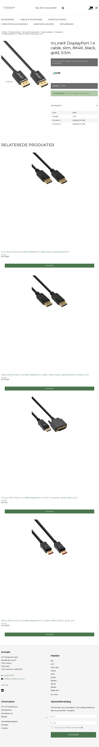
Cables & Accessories (31, 19)
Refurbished (67, 24)
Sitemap (4, 685)
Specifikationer (56, 105)
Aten (53, 674)
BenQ (53, 684)
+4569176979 (7, 675)
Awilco (53, 677)
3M (52, 661)
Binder (53, 687)
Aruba (53, 671)
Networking (7, 19)
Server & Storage (57, 19)
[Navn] (73, 716)
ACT (52, 664)
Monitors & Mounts (44, 24)
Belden (54, 681)
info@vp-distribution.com (14, 679)
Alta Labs (55, 667)
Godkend (73, 735)
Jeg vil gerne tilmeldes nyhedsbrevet (75, 727)
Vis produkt (49, 265)
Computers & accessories (14, 24)
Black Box (55, 690)
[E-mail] (73, 723)
